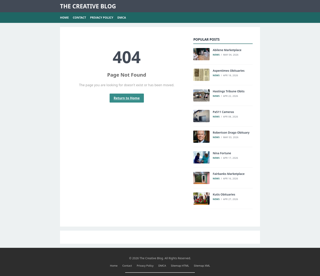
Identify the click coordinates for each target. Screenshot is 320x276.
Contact (79, 17)
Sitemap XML (202, 265)
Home (64, 17)
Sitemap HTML (180, 265)
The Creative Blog (88, 6)
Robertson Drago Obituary (231, 132)
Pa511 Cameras (223, 112)
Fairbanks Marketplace (228, 174)
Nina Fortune (222, 153)
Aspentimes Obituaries (228, 71)
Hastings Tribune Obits (228, 91)
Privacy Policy (101, 17)
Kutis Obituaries (224, 194)
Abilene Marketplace (227, 50)
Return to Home (127, 98)
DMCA (121, 17)
